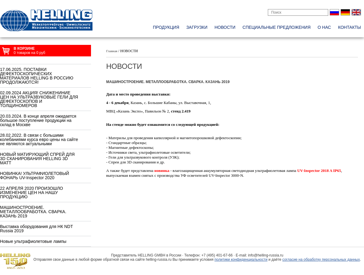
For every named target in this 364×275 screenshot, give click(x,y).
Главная (111, 51)
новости (224, 27)
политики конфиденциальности (241, 259)
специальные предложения (277, 27)
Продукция (166, 27)
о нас (324, 27)
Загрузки (196, 27)
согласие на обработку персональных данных (321, 259)
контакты (349, 27)
